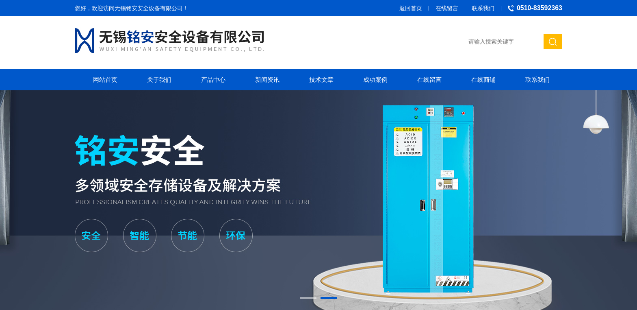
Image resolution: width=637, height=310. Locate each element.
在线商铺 (483, 79)
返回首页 (410, 8)
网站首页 (105, 79)
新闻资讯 (267, 79)
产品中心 (213, 79)
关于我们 (159, 79)
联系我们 (483, 8)
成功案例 (375, 79)
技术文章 (321, 79)
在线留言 (447, 8)
